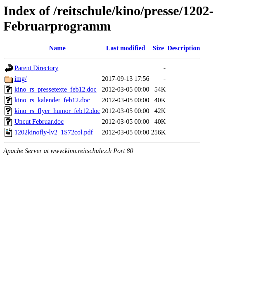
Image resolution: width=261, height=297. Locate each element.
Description (183, 48)
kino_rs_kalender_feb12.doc (52, 100)
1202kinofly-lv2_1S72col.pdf (53, 132)
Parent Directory (36, 67)
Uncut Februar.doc (39, 121)
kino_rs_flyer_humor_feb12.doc (57, 110)
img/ (20, 78)
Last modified (125, 48)
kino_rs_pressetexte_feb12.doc (55, 89)
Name (57, 48)
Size (158, 48)
